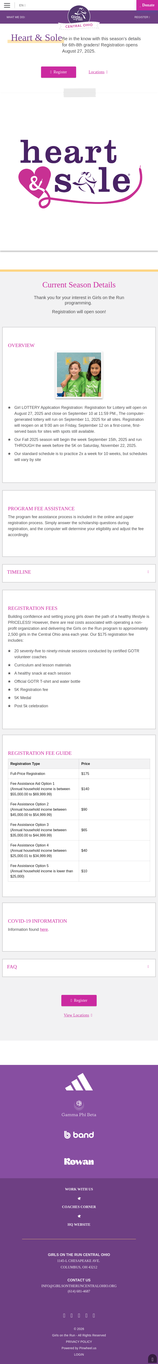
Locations (98, 72)
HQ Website (79, 1224)
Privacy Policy (79, 1341)
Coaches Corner (79, 1207)
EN (22, 5)
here (44, 929)
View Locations (78, 1015)
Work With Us (79, 1189)
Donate (147, 5)
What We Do (16, 17)
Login (79, 1354)
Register (142, 17)
